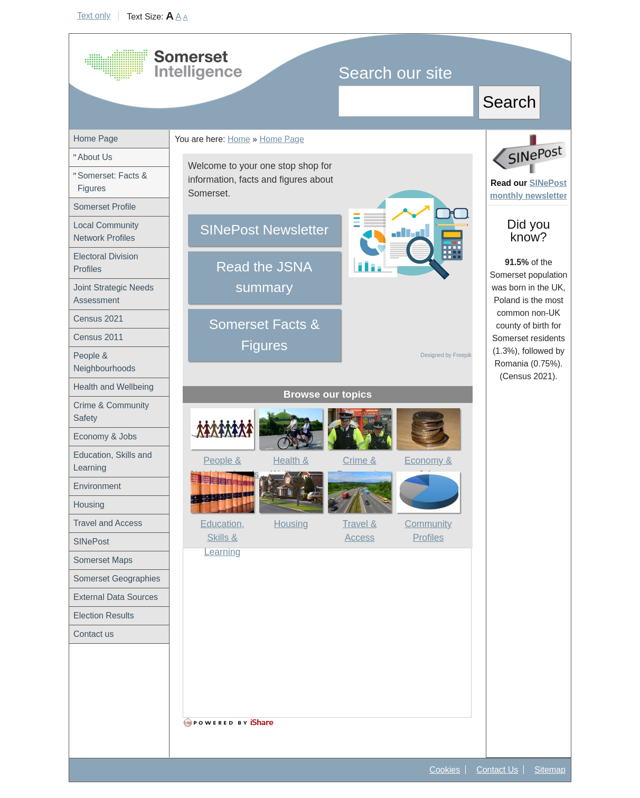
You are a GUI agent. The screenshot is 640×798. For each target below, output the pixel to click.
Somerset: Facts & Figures (112, 182)
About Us (95, 157)
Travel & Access (359, 523)
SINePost (91, 541)
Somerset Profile (104, 206)
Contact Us (497, 769)
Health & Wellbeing (291, 460)
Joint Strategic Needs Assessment (113, 294)
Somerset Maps (103, 560)
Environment (97, 486)
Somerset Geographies (117, 578)
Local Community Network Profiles (106, 231)
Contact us (93, 634)
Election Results (103, 615)
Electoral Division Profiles (105, 263)
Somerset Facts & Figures (264, 334)
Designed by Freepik (446, 355)
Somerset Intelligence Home (163, 65)
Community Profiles (428, 523)
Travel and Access (107, 523)
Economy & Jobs (105, 436)
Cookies (444, 769)
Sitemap (550, 769)
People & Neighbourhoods (104, 362)
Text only (93, 15)
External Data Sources (115, 597)
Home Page (95, 138)
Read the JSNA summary (265, 277)
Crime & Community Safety (111, 412)
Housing (89, 504)
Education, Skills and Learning (112, 461)
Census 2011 (98, 337)
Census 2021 (98, 318)
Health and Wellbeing (113, 386)
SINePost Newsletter (264, 230)
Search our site (395, 72)
